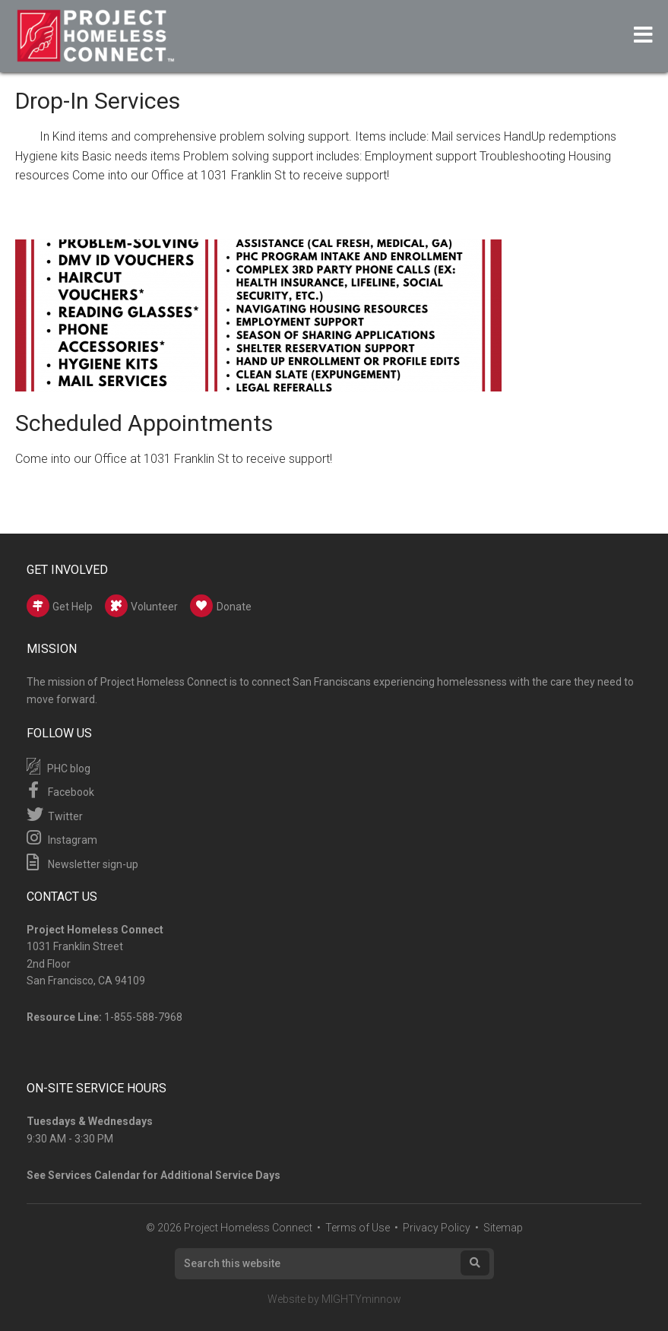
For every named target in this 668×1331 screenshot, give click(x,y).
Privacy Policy (436, 1228)
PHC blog (58, 766)
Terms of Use (357, 1228)
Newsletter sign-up (82, 862)
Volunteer (141, 605)
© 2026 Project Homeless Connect (229, 1228)
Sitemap (503, 1228)
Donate (221, 605)
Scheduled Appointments (144, 423)
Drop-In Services (97, 100)
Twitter (55, 814)
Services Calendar (94, 1175)
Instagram (62, 837)
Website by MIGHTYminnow (334, 1299)
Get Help (60, 605)
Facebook (60, 789)
